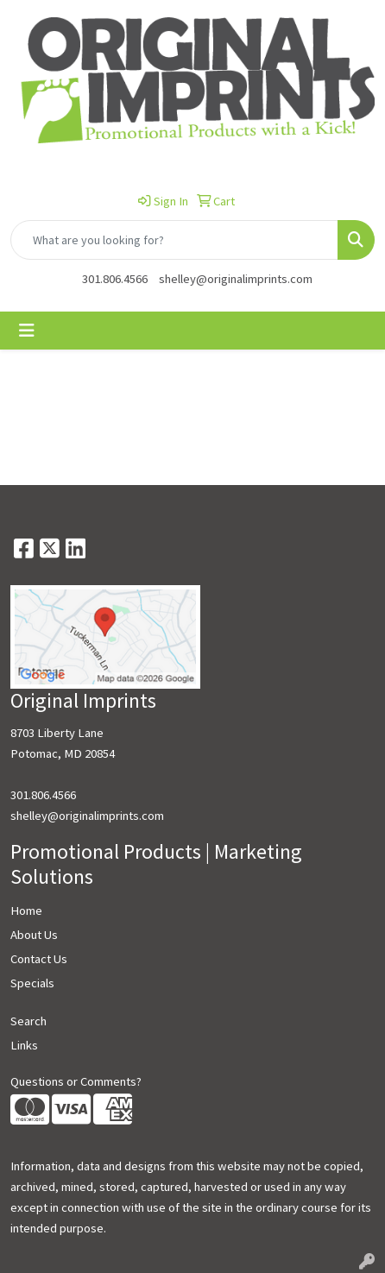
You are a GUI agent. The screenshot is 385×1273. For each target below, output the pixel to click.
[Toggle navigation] (27, 330)
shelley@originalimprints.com (235, 279)
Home (26, 910)
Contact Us (38, 959)
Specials (32, 983)
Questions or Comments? (76, 1081)
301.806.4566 (115, 279)
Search (28, 1021)
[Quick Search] (174, 240)
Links (24, 1045)
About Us (34, 934)
